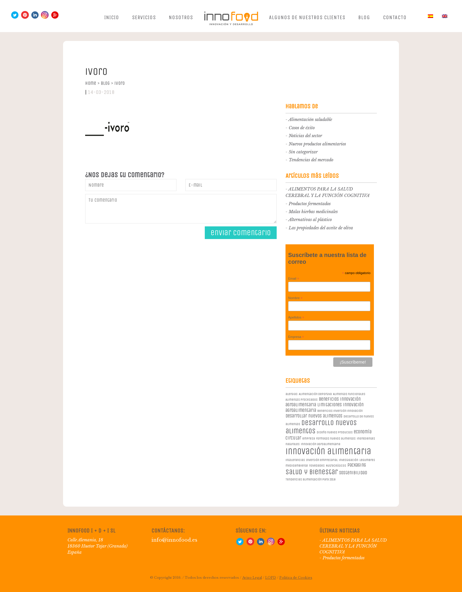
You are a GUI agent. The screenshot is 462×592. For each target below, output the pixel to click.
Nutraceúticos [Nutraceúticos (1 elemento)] (336, 465)
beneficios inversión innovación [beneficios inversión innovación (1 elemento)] (340, 411)
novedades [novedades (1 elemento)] (317, 465)
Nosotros (181, 17)
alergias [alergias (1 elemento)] (292, 394)
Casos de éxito (302, 127)
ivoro (119, 83)
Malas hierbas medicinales (313, 211)
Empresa (296, 337)
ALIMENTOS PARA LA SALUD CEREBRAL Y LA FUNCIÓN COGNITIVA (353, 546)
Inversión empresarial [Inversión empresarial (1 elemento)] (322, 460)
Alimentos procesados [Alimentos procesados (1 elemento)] (302, 400)
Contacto (395, 17)
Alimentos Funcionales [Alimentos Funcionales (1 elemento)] (349, 394)
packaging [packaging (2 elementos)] (356, 465)
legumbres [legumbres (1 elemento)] (367, 460)
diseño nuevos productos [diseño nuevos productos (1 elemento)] (335, 432)
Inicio (111, 17)
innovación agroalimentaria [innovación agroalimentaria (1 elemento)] (320, 444)
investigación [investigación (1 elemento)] (348, 460)
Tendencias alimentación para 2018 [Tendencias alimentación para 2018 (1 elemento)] (310, 479)
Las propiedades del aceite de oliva (321, 228)
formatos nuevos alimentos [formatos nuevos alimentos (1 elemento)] (336, 438)
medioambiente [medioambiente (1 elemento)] (297, 465)
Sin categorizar (303, 152)
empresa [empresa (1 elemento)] (308, 438)
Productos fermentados (310, 203)
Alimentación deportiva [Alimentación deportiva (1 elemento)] (315, 394)
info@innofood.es (174, 540)
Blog (364, 17)
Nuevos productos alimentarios (317, 144)
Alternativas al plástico (310, 219)
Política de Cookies (295, 578)
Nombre (295, 298)
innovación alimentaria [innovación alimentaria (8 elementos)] (328, 451)
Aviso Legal (252, 578)
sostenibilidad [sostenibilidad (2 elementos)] (353, 472)
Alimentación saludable (310, 119)
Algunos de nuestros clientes (307, 17)
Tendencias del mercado (311, 159)
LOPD (270, 578)
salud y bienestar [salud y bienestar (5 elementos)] (312, 472)
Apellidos (296, 318)
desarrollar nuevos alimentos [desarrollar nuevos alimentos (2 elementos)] (314, 416)
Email (293, 279)
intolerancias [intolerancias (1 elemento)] (295, 460)
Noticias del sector (305, 135)
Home (92, 83)
